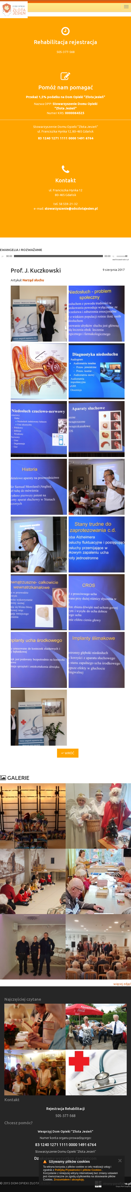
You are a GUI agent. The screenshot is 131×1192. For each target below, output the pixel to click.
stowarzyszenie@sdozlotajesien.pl (71, 208)
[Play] (3, 256)
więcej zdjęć (122, 984)
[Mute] (114, 256)
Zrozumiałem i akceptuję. (69, 1179)
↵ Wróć (67, 753)
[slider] (58, 256)
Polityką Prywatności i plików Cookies (78, 1169)
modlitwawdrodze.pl (120, 260)
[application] (64, 256)
